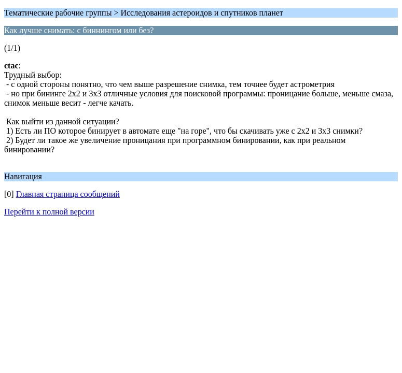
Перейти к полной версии (49, 211)
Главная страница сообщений (68, 194)
